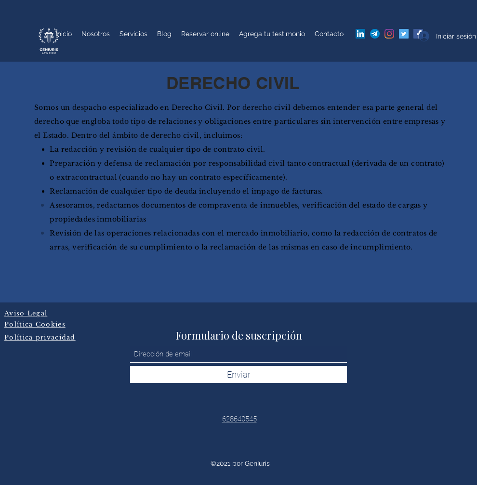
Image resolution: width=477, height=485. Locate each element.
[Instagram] (389, 34)
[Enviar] (238, 374)
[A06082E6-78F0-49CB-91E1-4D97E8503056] (375, 34)
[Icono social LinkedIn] (360, 34)
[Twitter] (404, 34)
